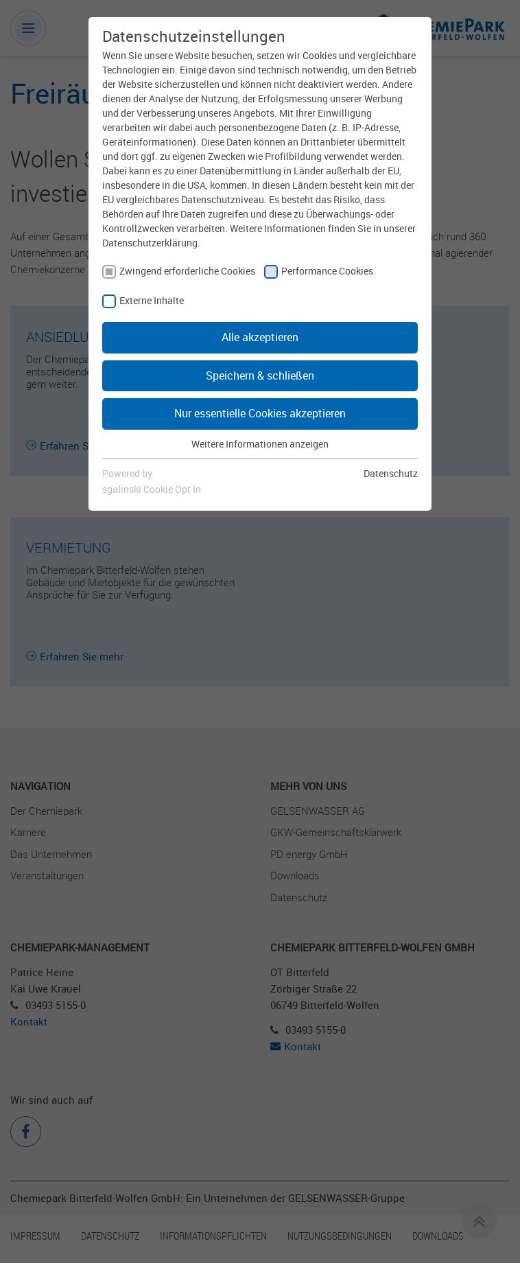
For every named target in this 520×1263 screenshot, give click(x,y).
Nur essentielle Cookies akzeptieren (260, 413)
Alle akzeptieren (260, 337)
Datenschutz (391, 473)
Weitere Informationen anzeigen (260, 443)
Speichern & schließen (260, 375)
